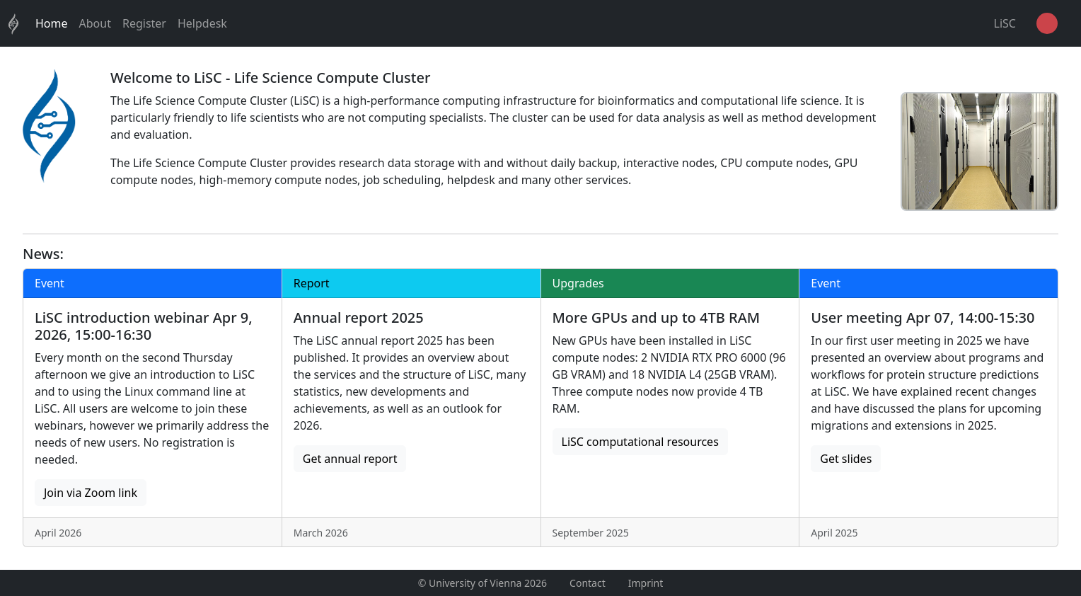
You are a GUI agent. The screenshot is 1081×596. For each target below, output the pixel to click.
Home (51, 23)
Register (144, 23)
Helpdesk (202, 23)
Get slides (846, 458)
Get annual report (350, 458)
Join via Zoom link (90, 492)
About (95, 23)
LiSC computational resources (640, 441)
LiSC (1005, 23)
